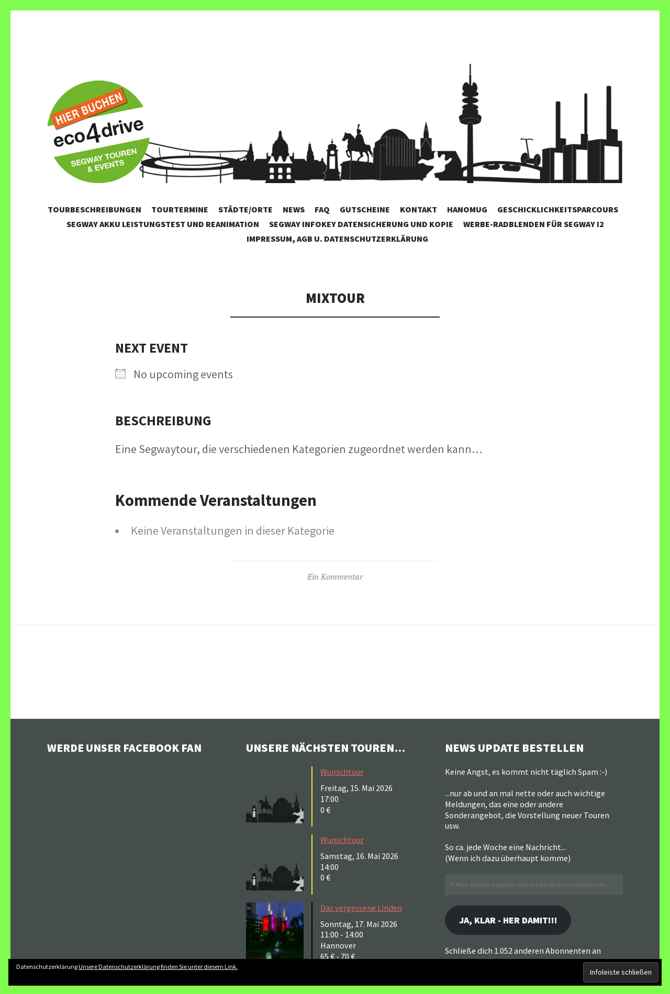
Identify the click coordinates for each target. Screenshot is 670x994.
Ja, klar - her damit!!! (510, 920)
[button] (277, 795)
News (294, 209)
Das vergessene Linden (361, 907)
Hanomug (467, 209)
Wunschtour (342, 771)
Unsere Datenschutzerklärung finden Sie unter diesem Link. (158, 966)
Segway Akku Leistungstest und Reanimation (162, 224)
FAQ (322, 209)
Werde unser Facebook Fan (126, 747)
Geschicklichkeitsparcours (557, 209)
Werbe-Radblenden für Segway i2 (533, 224)
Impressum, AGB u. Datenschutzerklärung (337, 238)
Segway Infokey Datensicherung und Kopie (361, 224)
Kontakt (418, 209)
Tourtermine (179, 209)
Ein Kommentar (335, 576)
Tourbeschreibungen (94, 209)
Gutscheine (365, 209)
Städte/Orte (245, 209)
